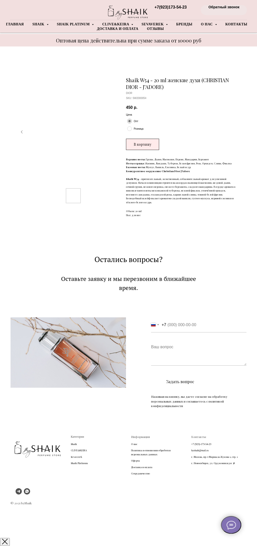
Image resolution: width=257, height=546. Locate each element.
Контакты (236, 24)
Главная (15, 24)
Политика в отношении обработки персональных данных (151, 452)
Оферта (135, 460)
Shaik (74, 444)
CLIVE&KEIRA (79, 450)
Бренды (184, 24)
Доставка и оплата (117, 29)
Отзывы (155, 29)
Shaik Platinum (79, 463)
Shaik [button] (38, 24)
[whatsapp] (27, 493)
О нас (134, 444)
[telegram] (19, 493)
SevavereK (76, 457)
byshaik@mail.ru (200, 450)
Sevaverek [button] (153, 24)
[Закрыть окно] (5, 542)
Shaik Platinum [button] (74, 24)
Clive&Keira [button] (116, 24)
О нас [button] (207, 24)
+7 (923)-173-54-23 (201, 444)
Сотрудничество (140, 473)
